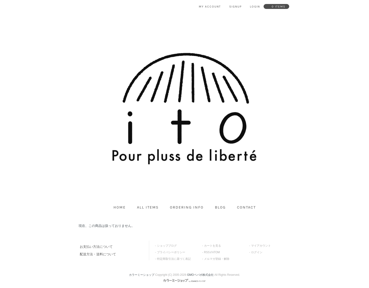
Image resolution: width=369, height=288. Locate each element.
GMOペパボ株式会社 (200, 274)
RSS (207, 252)
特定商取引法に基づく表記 (174, 258)
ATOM (216, 252)
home (119, 207)
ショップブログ (167, 245)
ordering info (187, 207)
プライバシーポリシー (171, 252)
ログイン (256, 252)
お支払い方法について (96, 247)
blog (220, 207)
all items (148, 207)
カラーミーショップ (141, 274)
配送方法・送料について (98, 254)
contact (246, 207)
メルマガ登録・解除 (216, 258)
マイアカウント (261, 245)
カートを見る (212, 245)
